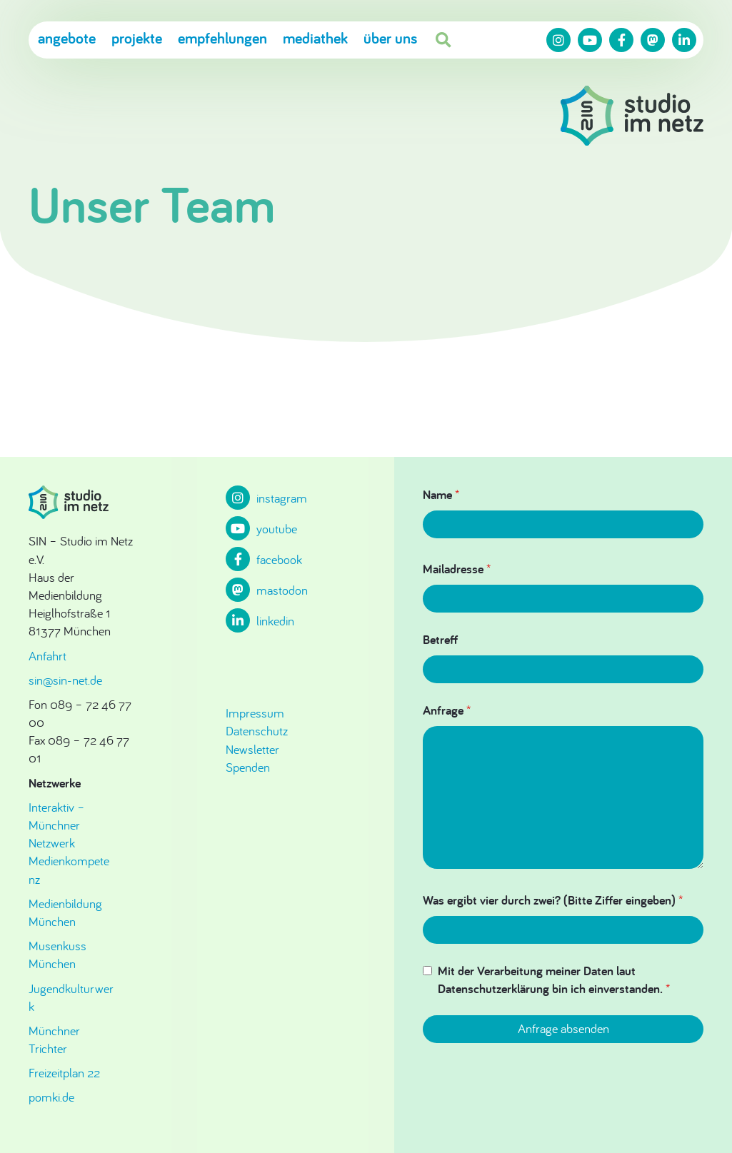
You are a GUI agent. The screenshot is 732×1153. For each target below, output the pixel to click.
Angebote (67, 38)
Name (441, 494)
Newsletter (252, 749)
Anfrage (447, 710)
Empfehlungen (222, 38)
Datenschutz (257, 730)
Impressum (255, 713)
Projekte (136, 38)
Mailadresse (457, 568)
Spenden (248, 767)
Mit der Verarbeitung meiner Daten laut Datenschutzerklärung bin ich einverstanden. (554, 979)
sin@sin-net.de (65, 680)
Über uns (390, 38)
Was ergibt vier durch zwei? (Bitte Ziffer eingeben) (553, 900)
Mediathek (315, 38)
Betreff (440, 639)
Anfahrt (47, 656)
